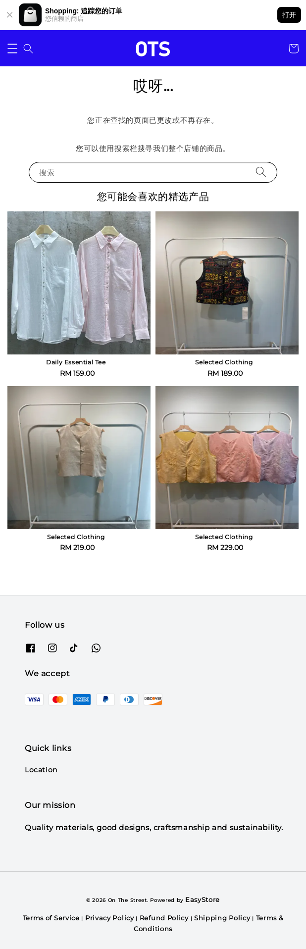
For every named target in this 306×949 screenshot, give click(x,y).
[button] (12, 48)
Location (41, 769)
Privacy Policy (109, 918)
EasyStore (202, 899)
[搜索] (261, 172)
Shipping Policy (222, 918)
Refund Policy (164, 918)
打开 (289, 15)
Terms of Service (51, 918)
